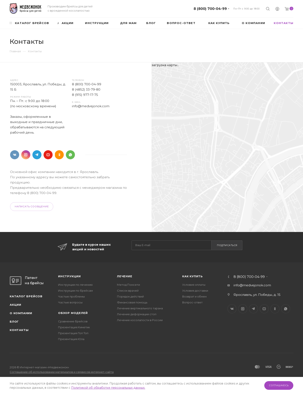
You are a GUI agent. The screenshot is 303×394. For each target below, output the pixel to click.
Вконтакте (14, 154)
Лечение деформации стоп (136, 314)
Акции (15, 304)
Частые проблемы (71, 296)
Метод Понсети (128, 284)
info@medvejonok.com (90, 106)
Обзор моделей (73, 313)
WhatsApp (70, 154)
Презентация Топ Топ (73, 333)
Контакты (19, 330)
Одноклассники (59, 154)
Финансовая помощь (132, 302)
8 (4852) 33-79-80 (86, 89)
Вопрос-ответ (192, 302)
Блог (14, 321)
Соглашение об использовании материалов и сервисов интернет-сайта (62, 372)
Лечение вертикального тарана (140, 308)
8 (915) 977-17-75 (85, 95)
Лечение (124, 276)
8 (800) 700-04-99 (210, 9)
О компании (21, 313)
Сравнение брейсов (73, 321)
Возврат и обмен (194, 296)
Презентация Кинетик (74, 327)
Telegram (36, 154)
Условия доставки (195, 290)
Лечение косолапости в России (140, 320)
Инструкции (69, 276)
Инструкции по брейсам (75, 290)
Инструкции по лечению (75, 284)
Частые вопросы (70, 302)
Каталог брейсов (26, 296)
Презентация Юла (71, 339)
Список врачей (128, 290)
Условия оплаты (193, 284)
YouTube (48, 154)
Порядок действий (130, 296)
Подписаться (227, 245)
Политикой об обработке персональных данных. (108, 388)
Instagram (25, 154)
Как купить (192, 276)
